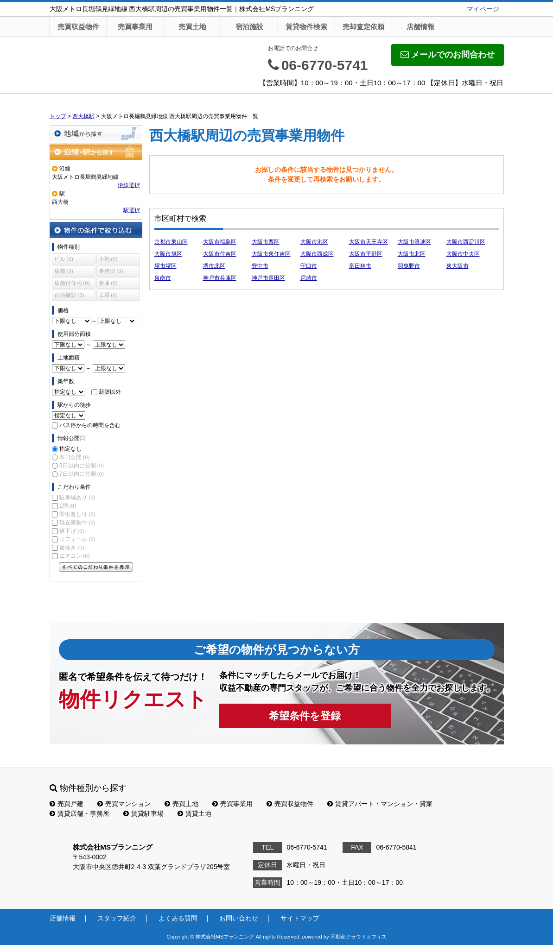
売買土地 (192, 27)
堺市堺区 (165, 266)
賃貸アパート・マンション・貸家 (379, 803)
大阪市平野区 (365, 254)
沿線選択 (129, 185)
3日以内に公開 (81, 465)
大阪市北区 (412, 254)
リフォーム (77, 539)
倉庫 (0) (108, 283)
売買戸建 (66, 803)
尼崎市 (308, 278)
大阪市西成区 (317, 254)
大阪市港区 (314, 242)
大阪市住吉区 (219, 254)
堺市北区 (214, 266)
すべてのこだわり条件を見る (96, 567)
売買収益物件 (78, 27)
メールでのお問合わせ (447, 54)
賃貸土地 (194, 813)
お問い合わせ (238, 918)
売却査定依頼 (363, 27)
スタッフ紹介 (116, 918)
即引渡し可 (77, 514)
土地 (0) (108, 259)
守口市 (308, 266)
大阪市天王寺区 (368, 242)
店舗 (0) (63, 271)
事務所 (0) (111, 271)
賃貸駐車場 (143, 813)
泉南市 (162, 278)
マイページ (483, 9)
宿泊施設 (249, 27)
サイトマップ (299, 918)
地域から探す (96, 133)
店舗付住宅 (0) (72, 283)
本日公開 (74, 457)
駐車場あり (77, 497)
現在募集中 (77, 522)
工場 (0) (108, 295)
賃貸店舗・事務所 (79, 813)
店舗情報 (420, 27)
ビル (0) (63, 259)
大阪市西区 (266, 242)
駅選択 (131, 210)
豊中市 (260, 266)
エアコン (74, 556)
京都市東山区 (171, 242)
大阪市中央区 (463, 254)
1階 (67, 506)
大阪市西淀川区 (465, 242)
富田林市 (360, 266)
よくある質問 (178, 918)
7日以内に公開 (81, 474)
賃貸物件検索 (306, 27)
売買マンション (124, 803)
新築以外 (110, 392)
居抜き (71, 547)
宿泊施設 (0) (69, 295)
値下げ (71, 531)
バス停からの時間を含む (90, 425)
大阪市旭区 (168, 254)
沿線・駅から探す (96, 152)
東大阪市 (457, 266)
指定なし (70, 449)
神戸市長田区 (268, 278)
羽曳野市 (409, 266)
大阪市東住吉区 (271, 254)
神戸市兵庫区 (219, 278)
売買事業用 (135, 27)
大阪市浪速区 (414, 242)
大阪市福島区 (219, 242)
